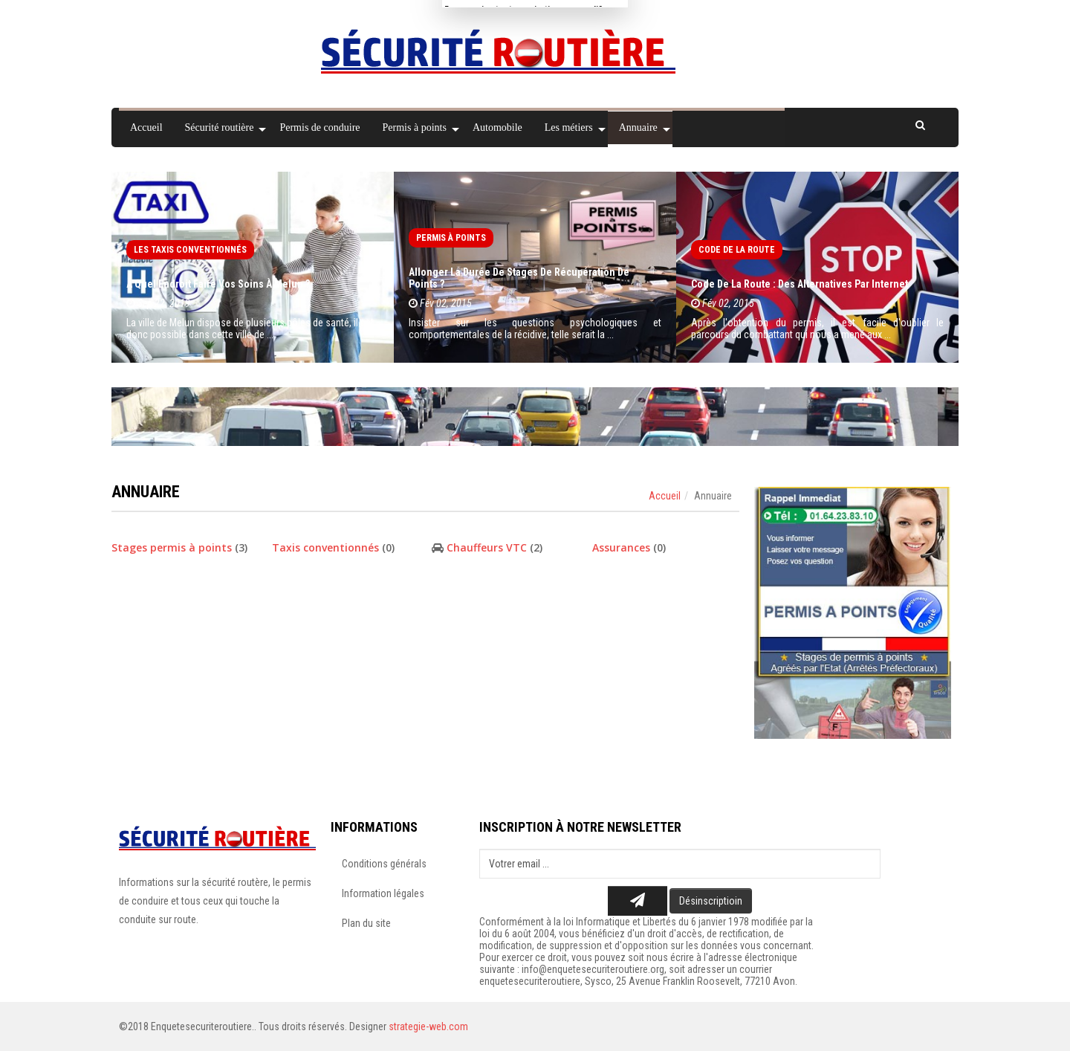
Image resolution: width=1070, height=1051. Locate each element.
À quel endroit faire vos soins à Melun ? (218, 284)
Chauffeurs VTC (488, 547)
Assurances (621, 547)
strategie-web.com (428, 1026)
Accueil (665, 496)
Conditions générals (384, 864)
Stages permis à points (171, 547)
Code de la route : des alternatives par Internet (799, 284)
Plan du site (366, 923)
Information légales (383, 893)
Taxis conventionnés (325, 547)
